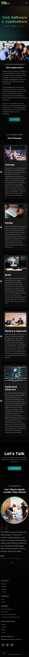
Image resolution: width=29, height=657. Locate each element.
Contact (3, 601)
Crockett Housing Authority (9, 614)
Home (7, 26)
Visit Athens (4, 611)
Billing (3, 629)
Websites (3, 584)
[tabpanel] (14, 527)
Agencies (3, 589)
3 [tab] (16, 562)
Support (3, 592)
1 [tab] (12, 562)
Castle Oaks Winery (6, 609)
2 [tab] (14, 562)
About (3, 599)
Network (3, 627)
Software (3, 586)
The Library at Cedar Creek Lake (10, 617)
